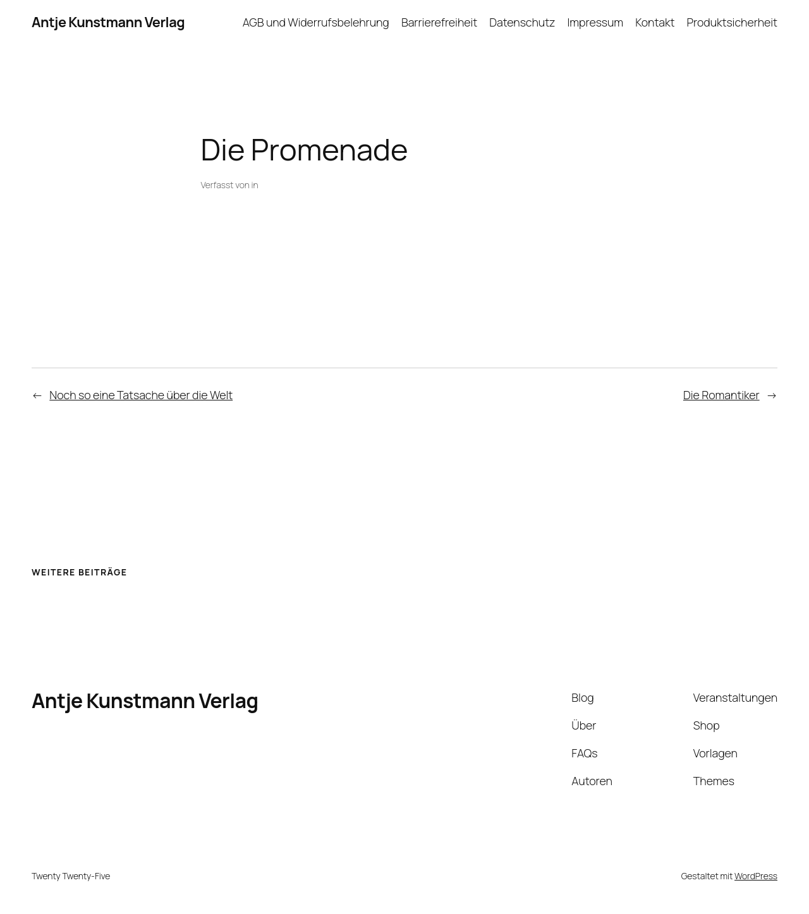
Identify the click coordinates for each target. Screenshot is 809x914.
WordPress (755, 876)
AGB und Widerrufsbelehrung (316, 22)
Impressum (596, 22)
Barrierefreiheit (439, 22)
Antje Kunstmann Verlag (108, 22)
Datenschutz (522, 22)
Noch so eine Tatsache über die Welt (141, 394)
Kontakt (654, 22)
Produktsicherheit (732, 22)
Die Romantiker (721, 394)
